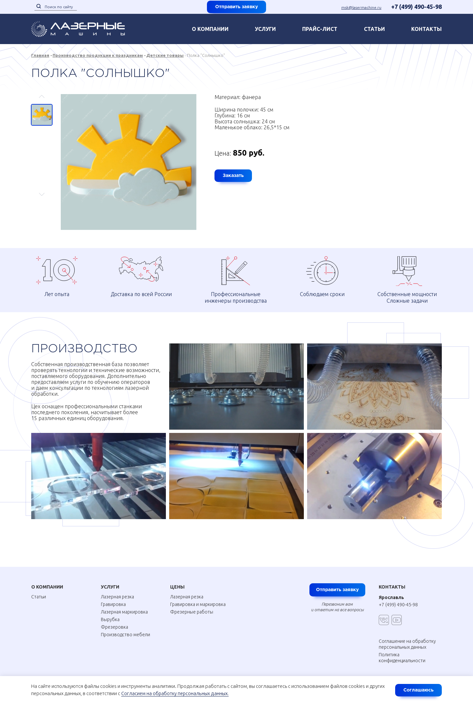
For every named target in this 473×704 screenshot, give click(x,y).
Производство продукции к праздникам (98, 55)
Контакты (392, 587)
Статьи (374, 29)
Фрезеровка (114, 627)
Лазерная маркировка (124, 612)
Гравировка (113, 604)
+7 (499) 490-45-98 (416, 6)
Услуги (265, 29)
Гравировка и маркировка (198, 604)
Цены (177, 587)
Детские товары (165, 55)
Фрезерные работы (191, 612)
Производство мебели (125, 634)
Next (42, 191)
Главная (40, 55)
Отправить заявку (236, 7)
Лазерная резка (117, 596)
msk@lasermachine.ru (361, 7)
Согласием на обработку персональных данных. (175, 693)
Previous (42, 99)
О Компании (47, 587)
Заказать (233, 176)
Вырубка (110, 619)
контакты (426, 29)
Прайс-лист (319, 29)
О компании (210, 29)
